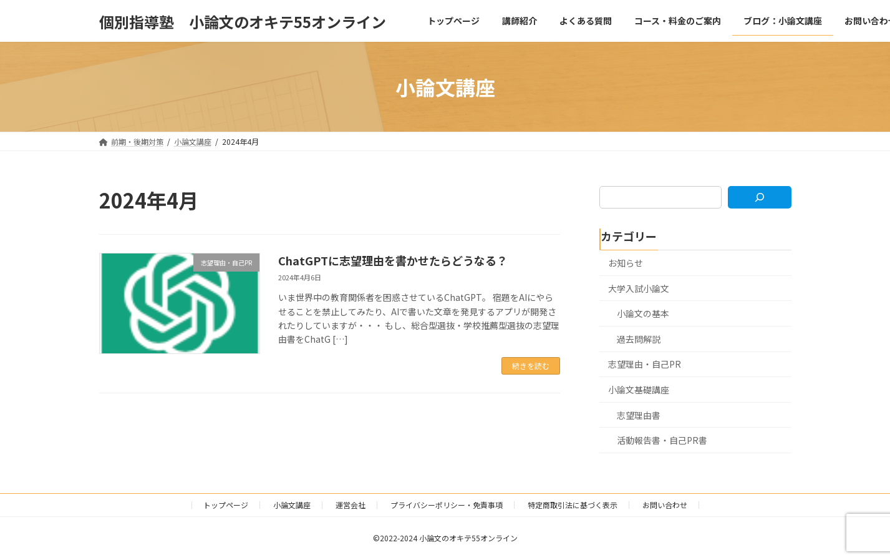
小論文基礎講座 (638, 389)
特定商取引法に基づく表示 (572, 504)
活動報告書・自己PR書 (662, 440)
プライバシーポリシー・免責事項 (446, 504)
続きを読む (530, 365)
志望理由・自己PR (644, 364)
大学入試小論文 (638, 288)
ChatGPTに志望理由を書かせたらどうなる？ (393, 260)
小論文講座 (292, 504)
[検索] (759, 197)
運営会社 (350, 504)
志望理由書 (638, 415)
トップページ (225, 504)
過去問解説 (638, 339)
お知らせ (625, 263)
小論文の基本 (643, 313)
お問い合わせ (664, 504)
